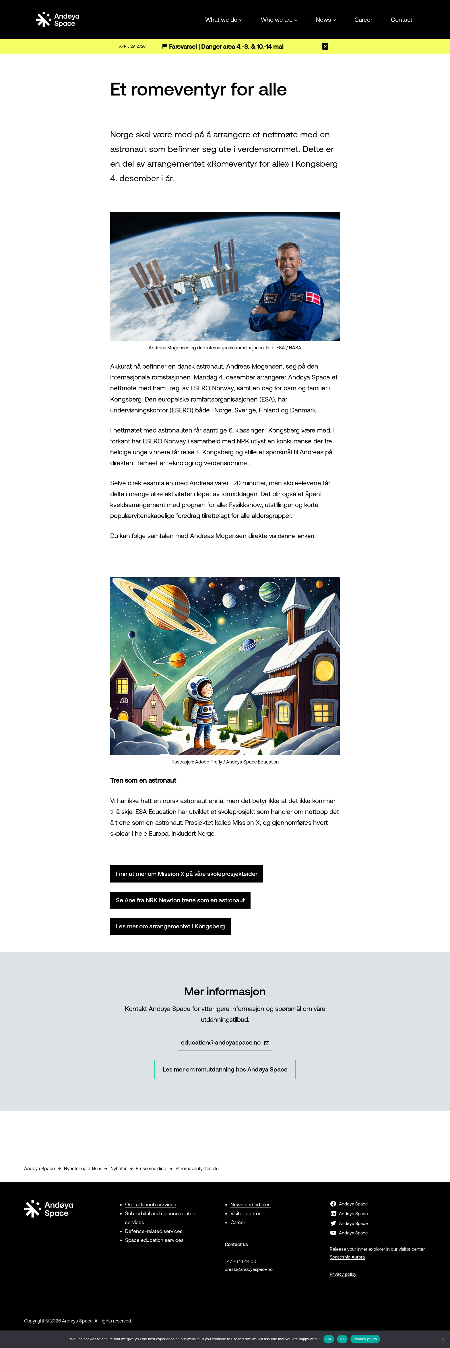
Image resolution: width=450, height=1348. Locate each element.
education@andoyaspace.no (221, 1044)
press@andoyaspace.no (250, 1271)
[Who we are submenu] (296, 19)
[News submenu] (334, 19)
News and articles (250, 1207)
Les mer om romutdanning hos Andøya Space (225, 1071)
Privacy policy (344, 1276)
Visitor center (245, 1216)
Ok (328, 1339)
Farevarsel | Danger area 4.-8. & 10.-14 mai (229, 46)
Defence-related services (154, 1234)
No (342, 1339)
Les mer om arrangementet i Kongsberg (174, 927)
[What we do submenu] (240, 19)
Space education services (155, 1242)
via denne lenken (293, 535)
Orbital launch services (151, 1207)
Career (238, 1225)
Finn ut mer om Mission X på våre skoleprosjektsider (191, 874)
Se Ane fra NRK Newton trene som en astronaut (185, 900)
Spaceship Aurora (348, 1259)
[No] (443, 1339)
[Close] (325, 46)
